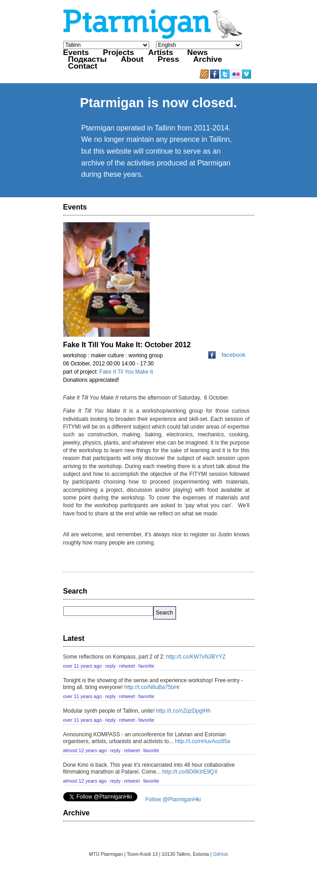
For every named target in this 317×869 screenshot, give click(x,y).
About (132, 59)
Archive (207, 59)
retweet (127, 666)
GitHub (220, 854)
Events (76, 52)
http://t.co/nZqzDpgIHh (183, 711)
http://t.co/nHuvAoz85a (202, 741)
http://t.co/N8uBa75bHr (152, 687)
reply (110, 666)
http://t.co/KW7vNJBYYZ (196, 657)
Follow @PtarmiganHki (173, 799)
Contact (83, 65)
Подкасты (87, 59)
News (197, 52)
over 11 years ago (82, 666)
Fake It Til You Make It (126, 372)
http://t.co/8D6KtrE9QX (190, 772)
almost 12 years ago (85, 750)
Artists (160, 52)
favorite (146, 666)
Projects (118, 52)
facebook (227, 354)
